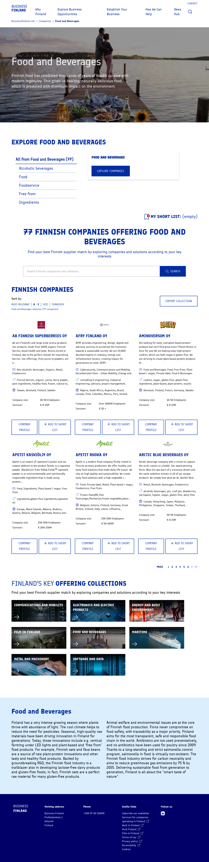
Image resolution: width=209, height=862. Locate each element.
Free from (28, 193)
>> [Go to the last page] (196, 567)
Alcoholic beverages (36, 168)
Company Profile (24, 427)
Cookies (126, 849)
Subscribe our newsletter (135, 813)
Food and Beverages (67, 21)
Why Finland (40, 11)
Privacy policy (132, 841)
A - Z (36, 304)
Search (173, 271)
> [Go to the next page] (192, 567)
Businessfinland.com (23, 21)
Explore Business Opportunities (70, 11)
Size (45, 304)
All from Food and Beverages (44, 159)
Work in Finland (133, 825)
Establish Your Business (117, 11)
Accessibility (131, 845)
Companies (45, 21)
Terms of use (131, 837)
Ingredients (29, 202)
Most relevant (21, 304)
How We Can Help (154, 11)
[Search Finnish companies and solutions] (91, 271)
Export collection (179, 301)
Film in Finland (132, 833)
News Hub (177, 11)
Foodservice (29, 185)
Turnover (58, 304)
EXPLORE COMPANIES (110, 171)
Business (19, 8)
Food (23, 176)
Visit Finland (131, 829)
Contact (193, 3)
